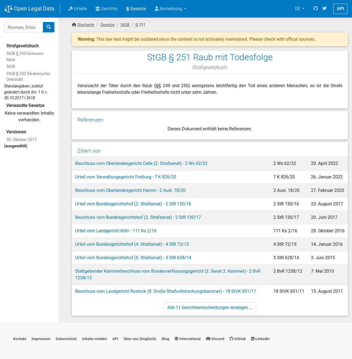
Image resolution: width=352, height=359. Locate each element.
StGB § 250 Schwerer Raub (25, 56)
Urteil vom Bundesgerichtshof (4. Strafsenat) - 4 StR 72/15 (132, 244)
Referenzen (90, 120)
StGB (10, 66)
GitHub (238, 338)
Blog (165, 338)
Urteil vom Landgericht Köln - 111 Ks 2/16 (115, 230)
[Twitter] (324, 8)
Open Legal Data (29, 9)
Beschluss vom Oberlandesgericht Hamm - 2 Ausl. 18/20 (130, 190)
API (340, 8)
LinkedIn (260, 338)
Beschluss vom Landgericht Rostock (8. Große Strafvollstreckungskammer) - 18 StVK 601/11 (165, 291)
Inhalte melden (94, 338)
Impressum (41, 338)
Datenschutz (66, 338)
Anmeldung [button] (169, 8)
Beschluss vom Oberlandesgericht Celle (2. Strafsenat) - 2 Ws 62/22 (141, 163)
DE (298, 8)
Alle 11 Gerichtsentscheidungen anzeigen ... (209, 307)
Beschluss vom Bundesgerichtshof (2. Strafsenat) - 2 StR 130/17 (138, 217)
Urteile (77, 8)
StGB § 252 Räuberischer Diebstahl (28, 76)
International (188, 338)
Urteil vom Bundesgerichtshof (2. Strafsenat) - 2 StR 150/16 (133, 203)
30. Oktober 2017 (21, 139)
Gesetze (136, 8)
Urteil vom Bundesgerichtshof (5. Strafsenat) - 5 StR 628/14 (133, 257)
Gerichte (106, 8)
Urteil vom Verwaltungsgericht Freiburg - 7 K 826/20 (125, 177)
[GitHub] (315, 8)
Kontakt (19, 338)
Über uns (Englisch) (140, 338)
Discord (215, 338)
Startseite (85, 25)
